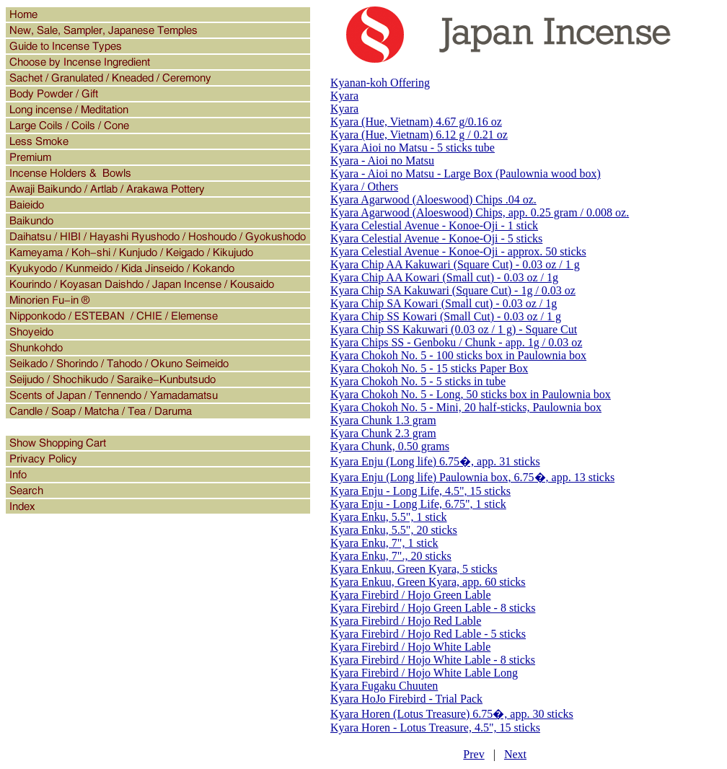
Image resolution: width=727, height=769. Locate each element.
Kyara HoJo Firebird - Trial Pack (406, 699)
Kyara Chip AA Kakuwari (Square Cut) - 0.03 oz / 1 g (455, 264)
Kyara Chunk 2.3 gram (383, 433)
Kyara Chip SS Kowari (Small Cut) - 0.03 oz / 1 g (445, 316)
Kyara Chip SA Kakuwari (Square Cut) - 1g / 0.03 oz (453, 290)
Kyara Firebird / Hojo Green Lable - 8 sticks (432, 608)
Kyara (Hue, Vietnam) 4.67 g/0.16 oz (416, 121)
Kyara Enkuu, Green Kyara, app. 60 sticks (428, 582)
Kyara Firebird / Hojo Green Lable (410, 595)
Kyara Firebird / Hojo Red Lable (405, 621)
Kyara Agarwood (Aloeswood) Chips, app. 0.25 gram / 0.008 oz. (479, 212)
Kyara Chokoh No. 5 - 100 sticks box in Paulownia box (458, 355)
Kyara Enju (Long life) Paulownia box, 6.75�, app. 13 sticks (472, 477)
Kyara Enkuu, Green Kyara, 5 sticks (413, 569)
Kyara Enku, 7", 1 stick (384, 543)
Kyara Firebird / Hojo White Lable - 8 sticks (432, 660)
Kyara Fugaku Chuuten (384, 686)
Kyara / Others (364, 186)
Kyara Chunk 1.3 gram (383, 420)
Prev (473, 754)
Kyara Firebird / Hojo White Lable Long (424, 673)
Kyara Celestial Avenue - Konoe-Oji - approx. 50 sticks (458, 251)
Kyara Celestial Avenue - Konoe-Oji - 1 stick (434, 225)
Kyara (344, 95)
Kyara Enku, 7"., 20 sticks (390, 556)
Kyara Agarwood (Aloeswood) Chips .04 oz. (433, 199)
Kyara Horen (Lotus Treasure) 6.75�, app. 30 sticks (451, 714)
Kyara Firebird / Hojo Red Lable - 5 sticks (428, 634)
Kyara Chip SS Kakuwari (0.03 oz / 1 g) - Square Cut (453, 329)
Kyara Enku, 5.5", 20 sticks (393, 530)
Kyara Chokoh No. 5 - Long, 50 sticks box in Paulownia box (470, 394)
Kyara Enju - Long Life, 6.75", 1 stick (418, 504)
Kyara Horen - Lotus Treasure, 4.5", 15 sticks (435, 727)
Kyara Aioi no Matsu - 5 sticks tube (412, 147)
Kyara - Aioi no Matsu (382, 160)
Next (515, 754)
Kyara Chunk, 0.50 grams (389, 446)
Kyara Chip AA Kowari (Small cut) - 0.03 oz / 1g (444, 277)
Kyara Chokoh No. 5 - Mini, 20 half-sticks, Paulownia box (466, 407)
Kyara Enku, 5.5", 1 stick (388, 517)
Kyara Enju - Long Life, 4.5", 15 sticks (420, 491)
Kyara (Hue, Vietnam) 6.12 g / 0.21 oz (419, 134)
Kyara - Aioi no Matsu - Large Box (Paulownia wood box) (465, 173)
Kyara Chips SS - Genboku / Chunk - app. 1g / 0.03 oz (456, 342)
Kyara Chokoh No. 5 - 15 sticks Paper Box (429, 368)
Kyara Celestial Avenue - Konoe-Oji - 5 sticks (436, 238)
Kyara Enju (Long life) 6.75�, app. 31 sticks (435, 461)
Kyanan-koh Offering (380, 82)
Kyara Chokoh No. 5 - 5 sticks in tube (418, 381)
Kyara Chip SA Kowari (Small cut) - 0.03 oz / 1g (443, 303)
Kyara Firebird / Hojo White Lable (410, 647)
